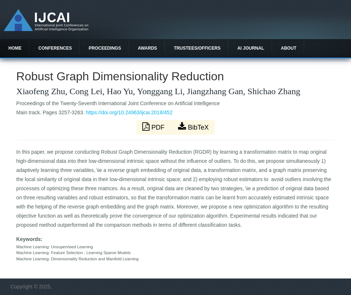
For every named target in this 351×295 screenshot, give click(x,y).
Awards (147, 48)
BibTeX (193, 126)
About (289, 48)
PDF (154, 126)
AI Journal (250, 48)
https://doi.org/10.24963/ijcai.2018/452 (129, 112)
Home (15, 48)
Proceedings (105, 48)
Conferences (55, 48)
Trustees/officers (197, 48)
